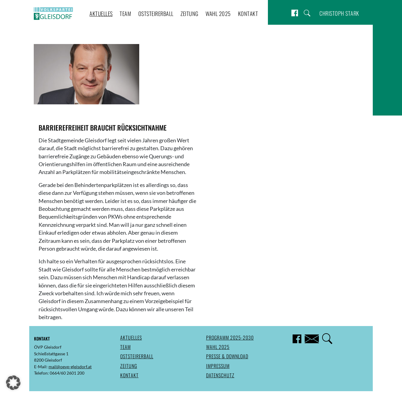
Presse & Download (227, 356)
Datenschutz (220, 375)
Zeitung (190, 13)
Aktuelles (101, 13)
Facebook (294, 13)
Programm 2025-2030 (230, 337)
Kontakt (248, 13)
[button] (13, 382)
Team (125, 13)
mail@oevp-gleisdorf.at (70, 366)
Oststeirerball (156, 13)
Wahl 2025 (218, 13)
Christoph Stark (339, 13)
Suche (307, 13)
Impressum (218, 365)
